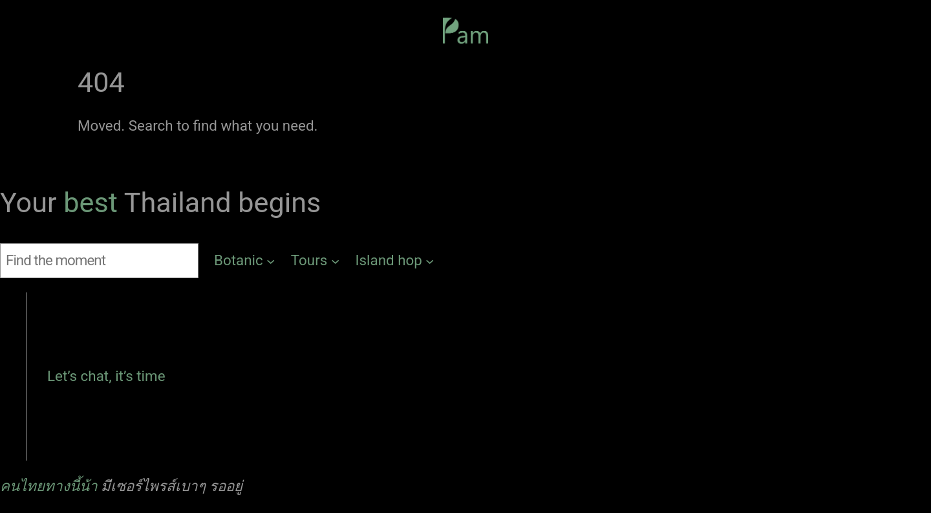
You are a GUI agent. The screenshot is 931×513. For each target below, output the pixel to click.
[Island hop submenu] (394, 260)
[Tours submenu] (315, 260)
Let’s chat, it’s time (106, 375)
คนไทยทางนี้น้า (49, 485)
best (93, 202)
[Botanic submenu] (244, 260)
